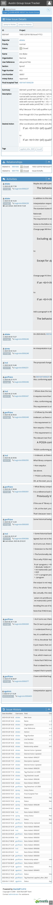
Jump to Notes (10, 24)
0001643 (15, 166)
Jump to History (25, 24)
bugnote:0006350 (21, 460)
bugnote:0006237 (21, 188)
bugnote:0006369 (21, 624)
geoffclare (9, 377)
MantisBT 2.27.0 (19, 889)
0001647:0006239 (26, 82)
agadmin (7, 691)
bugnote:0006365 (21, 524)
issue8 (39, 149)
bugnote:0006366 (21, 538)
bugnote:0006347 (21, 396)
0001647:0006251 (43, 377)
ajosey (7, 348)
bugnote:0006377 (21, 681)
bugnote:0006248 (21, 353)
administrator (14, 894)
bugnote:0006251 (21, 367)
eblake (22, 40)
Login (5, 12)
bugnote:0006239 (21, 203)
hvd (6, 363)
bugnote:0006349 (21, 417)
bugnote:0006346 (21, 382)
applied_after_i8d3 (27, 149)
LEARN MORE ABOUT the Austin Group (24, 12)
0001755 (15, 171)
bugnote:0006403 (24, 696)
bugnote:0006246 (21, 339)
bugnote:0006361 (21, 491)
